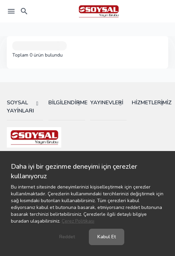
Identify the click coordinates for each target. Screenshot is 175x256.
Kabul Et (106, 237)
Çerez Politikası (78, 221)
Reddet (67, 237)
